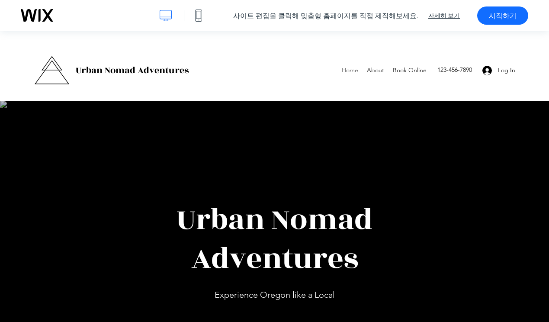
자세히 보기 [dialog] (444, 15)
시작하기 (503, 15)
